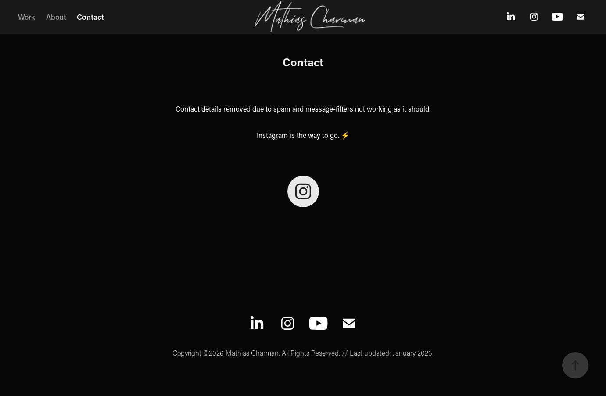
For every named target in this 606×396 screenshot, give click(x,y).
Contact (90, 17)
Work (26, 17)
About (56, 17)
